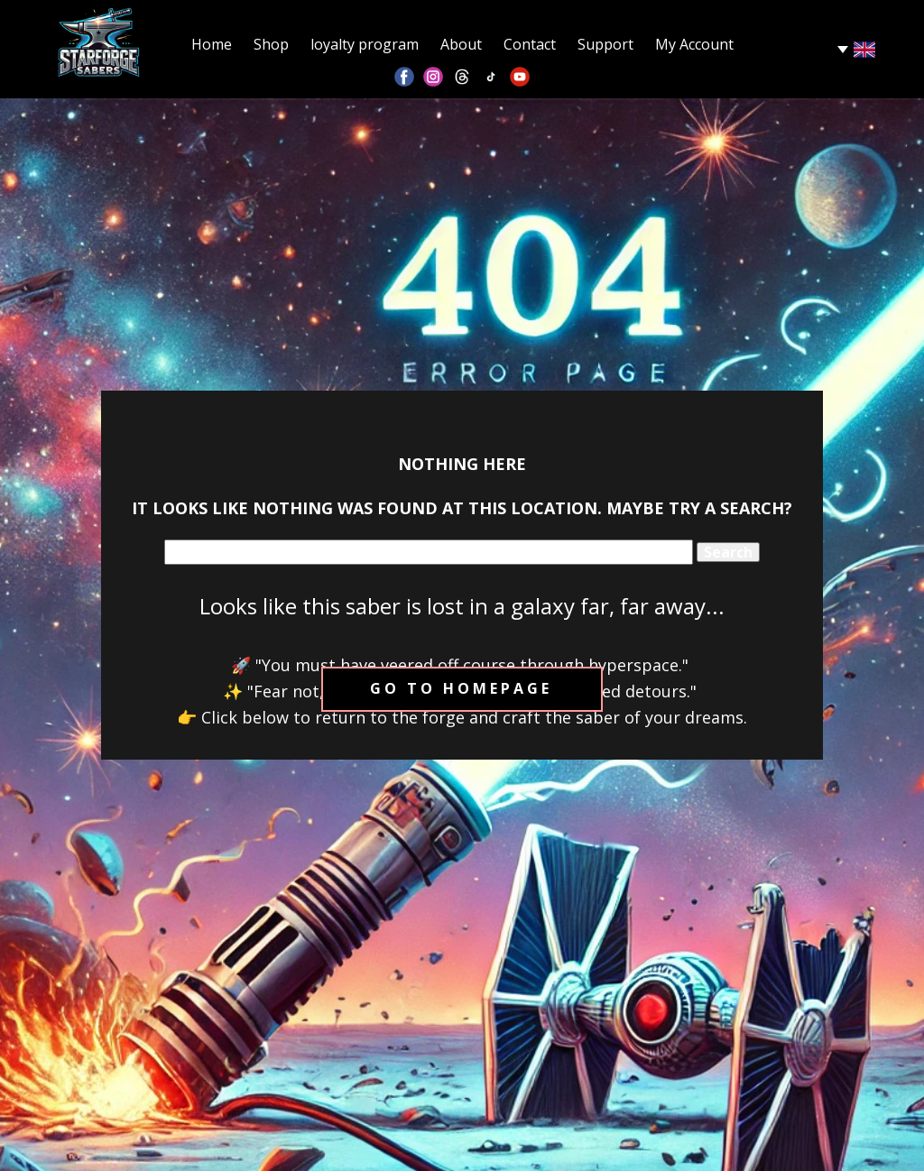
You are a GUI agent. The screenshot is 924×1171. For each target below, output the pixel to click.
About (461, 44)
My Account (694, 44)
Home (211, 44)
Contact (530, 44)
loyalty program (364, 44)
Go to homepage (461, 688)
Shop (271, 44)
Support (605, 44)
